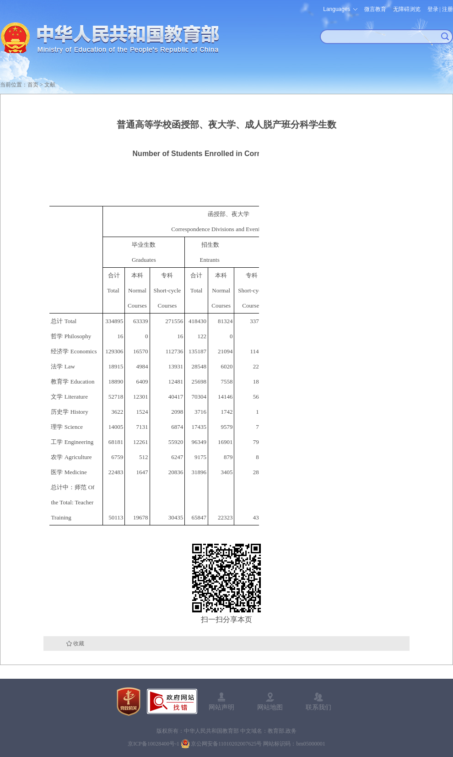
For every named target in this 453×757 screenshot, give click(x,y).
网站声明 (221, 707)
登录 (432, 9)
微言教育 (375, 9)
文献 (49, 84)
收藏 (78, 643)
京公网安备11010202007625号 (226, 744)
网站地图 (270, 707)
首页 (32, 84)
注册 (447, 9)
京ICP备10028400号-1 (153, 744)
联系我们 (318, 707)
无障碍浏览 (407, 9)
